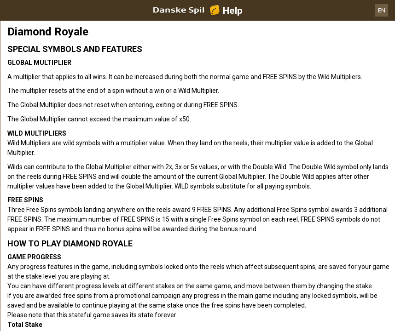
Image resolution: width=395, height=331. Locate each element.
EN (381, 10)
